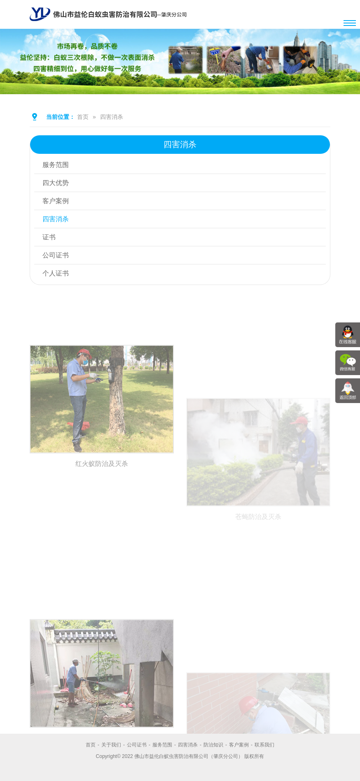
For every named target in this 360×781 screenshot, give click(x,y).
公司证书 (55, 255)
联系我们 (264, 745)
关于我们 (111, 745)
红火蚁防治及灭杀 (101, 532)
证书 (49, 237)
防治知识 (213, 745)
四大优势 (55, 182)
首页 (83, 117)
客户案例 (55, 200)
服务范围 (55, 164)
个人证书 (55, 273)
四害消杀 (111, 117)
